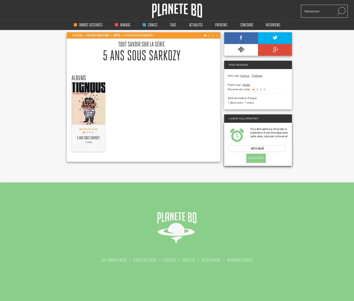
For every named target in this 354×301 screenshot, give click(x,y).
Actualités (196, 25)
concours (246, 25)
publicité (188, 260)
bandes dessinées (88, 25)
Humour (244, 75)
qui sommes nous (114, 260)
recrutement (211, 260)
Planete (177, 11)
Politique (257, 75)
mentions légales (240, 260)
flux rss (169, 260)
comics (150, 25)
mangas (122, 25)
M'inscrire (256, 158)
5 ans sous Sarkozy (88, 138)
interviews (273, 25)
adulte (246, 84)
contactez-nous (145, 260)
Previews (221, 25)
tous (173, 25)
